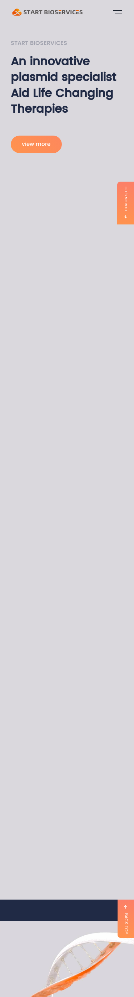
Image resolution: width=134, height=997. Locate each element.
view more (36, 144)
